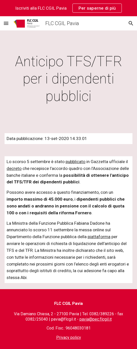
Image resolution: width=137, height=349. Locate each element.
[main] (68, 79)
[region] (68, 8)
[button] (6, 23)
